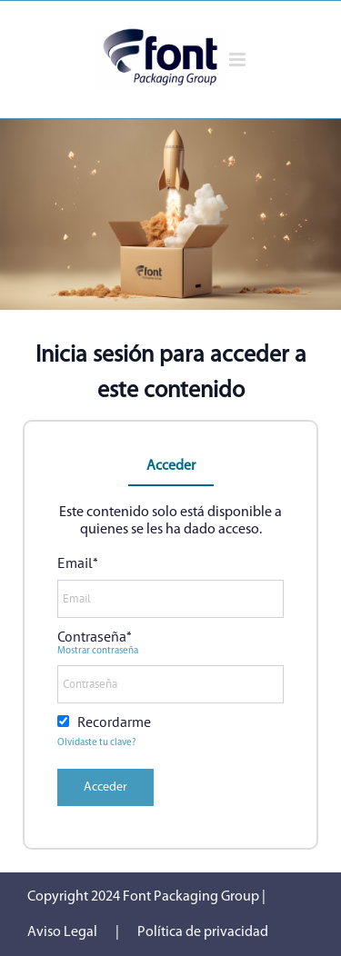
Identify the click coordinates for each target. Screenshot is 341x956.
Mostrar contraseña (97, 651)
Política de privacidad (202, 932)
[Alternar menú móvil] (238, 59)
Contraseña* (94, 636)
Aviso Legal (62, 932)
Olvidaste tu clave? (96, 743)
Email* (77, 562)
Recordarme (114, 721)
